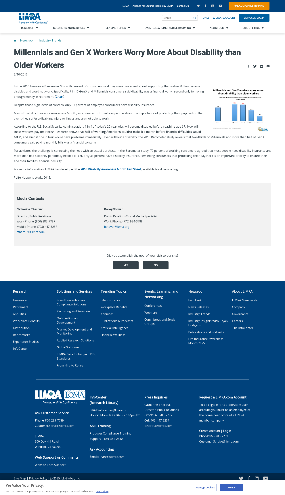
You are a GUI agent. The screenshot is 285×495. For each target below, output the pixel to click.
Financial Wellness (113, 335)
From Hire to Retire (70, 365)
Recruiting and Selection (73, 311)
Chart (59, 97)
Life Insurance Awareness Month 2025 (205, 341)
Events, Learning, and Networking (161, 294)
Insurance (20, 300)
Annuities (19, 314)
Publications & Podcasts (117, 321)
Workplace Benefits (26, 321)
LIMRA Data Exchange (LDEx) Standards (76, 356)
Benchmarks (21, 335)
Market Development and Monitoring (74, 331)
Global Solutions (68, 347)
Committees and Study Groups (159, 322)
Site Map (20, 478)
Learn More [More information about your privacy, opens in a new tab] (102, 493)
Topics (205, 17)
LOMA (126, 5)
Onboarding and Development (68, 320)
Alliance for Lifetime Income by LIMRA (153, 5)
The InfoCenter (242, 328)
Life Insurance (110, 300)
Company (238, 307)
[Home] (15, 40)
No (156, 265)
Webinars (151, 313)
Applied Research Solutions (75, 340)
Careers (237, 321)
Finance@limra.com (111, 457)
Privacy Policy (38, 478)
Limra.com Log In (254, 17)
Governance (240, 314)
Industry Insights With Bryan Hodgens (208, 323)
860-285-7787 (163, 415)
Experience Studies (26, 342)
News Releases (198, 307)
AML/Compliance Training (249, 5)
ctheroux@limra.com (31, 232)
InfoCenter (20, 349)
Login (227, 431)
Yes (126, 265)
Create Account (224, 17)
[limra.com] (33, 18)
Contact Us (183, 5)
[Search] (195, 18)
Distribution (21, 328)
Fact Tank (195, 300)
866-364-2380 (113, 439)
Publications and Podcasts (206, 332)
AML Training (100, 426)
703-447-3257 (160, 420)
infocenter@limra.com (113, 410)
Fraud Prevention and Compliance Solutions (71, 302)
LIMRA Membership (245, 300)
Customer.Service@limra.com (54, 426)
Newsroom (27, 40)
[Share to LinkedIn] (261, 66)
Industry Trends (50, 40)
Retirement (20, 307)
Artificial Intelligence (114, 328)
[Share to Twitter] (254, 66)
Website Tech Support (50, 465)
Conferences (153, 306)
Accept (231, 489)
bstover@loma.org (116, 227)
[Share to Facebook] (248, 66)
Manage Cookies (205, 489)
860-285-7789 (54, 420)
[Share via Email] (268, 66)
